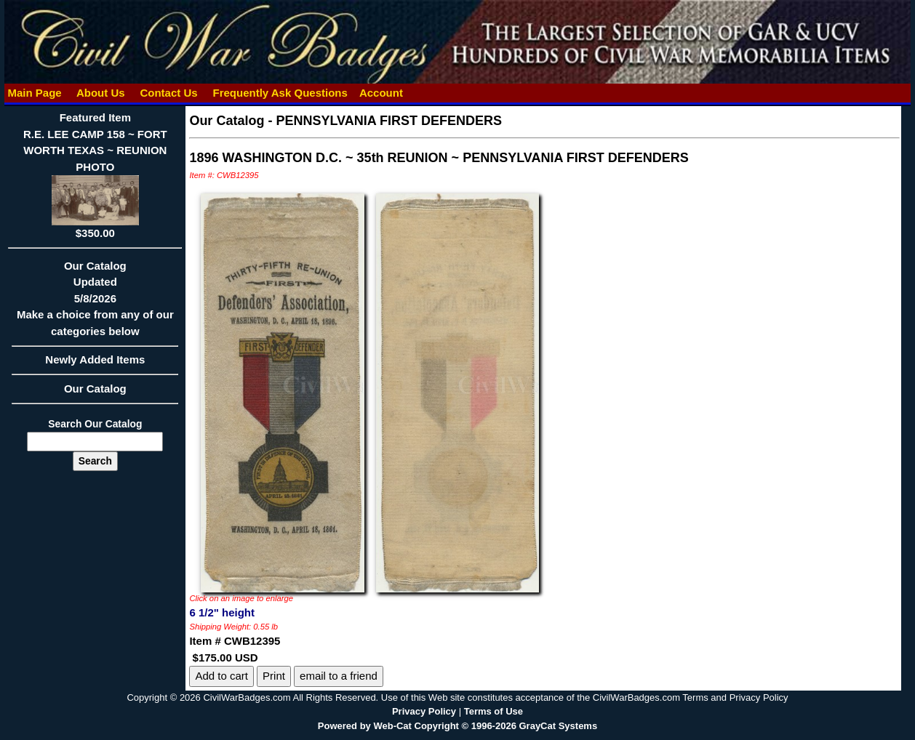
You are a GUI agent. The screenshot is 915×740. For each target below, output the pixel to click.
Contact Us (169, 93)
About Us (100, 93)
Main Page (34, 93)
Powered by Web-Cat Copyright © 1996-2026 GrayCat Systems (457, 725)
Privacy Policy (424, 711)
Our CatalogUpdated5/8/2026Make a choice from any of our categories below (95, 303)
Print (274, 675)
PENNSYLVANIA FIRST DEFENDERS (389, 120)
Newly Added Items (95, 364)
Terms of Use (493, 711)
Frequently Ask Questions (280, 93)
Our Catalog (95, 388)
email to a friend (338, 675)
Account (381, 93)
